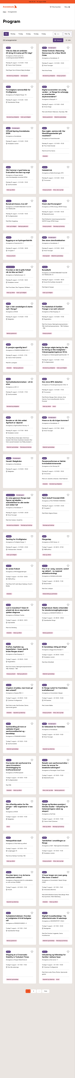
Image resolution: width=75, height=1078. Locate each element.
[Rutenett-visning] (58, 40)
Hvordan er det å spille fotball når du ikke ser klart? (18, 271)
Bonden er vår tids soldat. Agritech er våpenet (16, 421)
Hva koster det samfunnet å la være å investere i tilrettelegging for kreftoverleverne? (18, 766)
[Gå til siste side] (45, 991)
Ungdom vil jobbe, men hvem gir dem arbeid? (19, 689)
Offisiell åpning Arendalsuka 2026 (18, 132)
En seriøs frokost (13, 569)
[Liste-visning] (68, 40)
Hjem (4, 12)
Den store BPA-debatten (52, 382)
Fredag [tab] (44, 34)
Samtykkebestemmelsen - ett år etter (19, 383)
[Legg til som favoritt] (32, 48)
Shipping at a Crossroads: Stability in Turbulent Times (17, 956)
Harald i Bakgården (14, 461)
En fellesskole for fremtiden (53, 727)
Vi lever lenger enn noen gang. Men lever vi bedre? (54, 876)
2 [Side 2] (33, 991)
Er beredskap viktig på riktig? (54, 647)
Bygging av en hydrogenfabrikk (19, 240)
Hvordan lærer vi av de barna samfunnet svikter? (18, 876)
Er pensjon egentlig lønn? (16, 347)
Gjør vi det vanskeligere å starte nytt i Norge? (19, 308)
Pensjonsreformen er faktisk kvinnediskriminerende (54, 462)
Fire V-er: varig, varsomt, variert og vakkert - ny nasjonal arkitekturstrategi (55, 571)
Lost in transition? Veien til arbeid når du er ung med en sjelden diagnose (17, 610)
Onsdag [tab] (28, 34)
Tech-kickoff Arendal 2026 (53, 498)
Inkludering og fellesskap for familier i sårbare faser (54, 956)
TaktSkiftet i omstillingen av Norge (53, 842)
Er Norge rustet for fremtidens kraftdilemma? (55, 689)
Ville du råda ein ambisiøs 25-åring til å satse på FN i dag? (19, 52)
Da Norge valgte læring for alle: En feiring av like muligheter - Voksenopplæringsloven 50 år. (55, 349)
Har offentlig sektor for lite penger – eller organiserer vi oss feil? (19, 806)
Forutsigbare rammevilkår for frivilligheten (18, 91)
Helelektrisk (47, 170)
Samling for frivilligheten (16, 539)
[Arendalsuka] (10, 6)
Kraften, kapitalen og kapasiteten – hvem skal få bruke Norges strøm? (17, 649)
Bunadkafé (46, 270)
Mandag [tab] (13, 34)
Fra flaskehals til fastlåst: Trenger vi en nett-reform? (53, 308)
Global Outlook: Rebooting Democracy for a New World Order (54, 53)
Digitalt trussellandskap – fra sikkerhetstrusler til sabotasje (54, 917)
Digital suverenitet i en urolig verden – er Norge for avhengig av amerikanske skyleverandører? (55, 93)
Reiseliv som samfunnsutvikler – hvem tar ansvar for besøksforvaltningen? (55, 765)
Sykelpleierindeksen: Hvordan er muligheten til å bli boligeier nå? (18, 918)
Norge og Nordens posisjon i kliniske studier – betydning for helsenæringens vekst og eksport (55, 807)
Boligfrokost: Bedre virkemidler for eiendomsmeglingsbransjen (55, 609)
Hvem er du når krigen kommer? (55, 420)
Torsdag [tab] (36, 34)
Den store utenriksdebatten (53, 240)
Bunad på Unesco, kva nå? (17, 204)
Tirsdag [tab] (20, 34)
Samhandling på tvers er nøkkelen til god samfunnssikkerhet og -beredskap (16, 730)
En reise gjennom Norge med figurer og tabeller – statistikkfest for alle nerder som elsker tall (18, 501)
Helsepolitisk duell (13, 841)
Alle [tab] (6, 34)
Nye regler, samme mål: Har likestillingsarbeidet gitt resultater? (53, 133)
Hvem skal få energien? (51, 204)
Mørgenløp (46, 539)
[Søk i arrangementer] (59, 34)
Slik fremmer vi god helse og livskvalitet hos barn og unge (18, 171)
